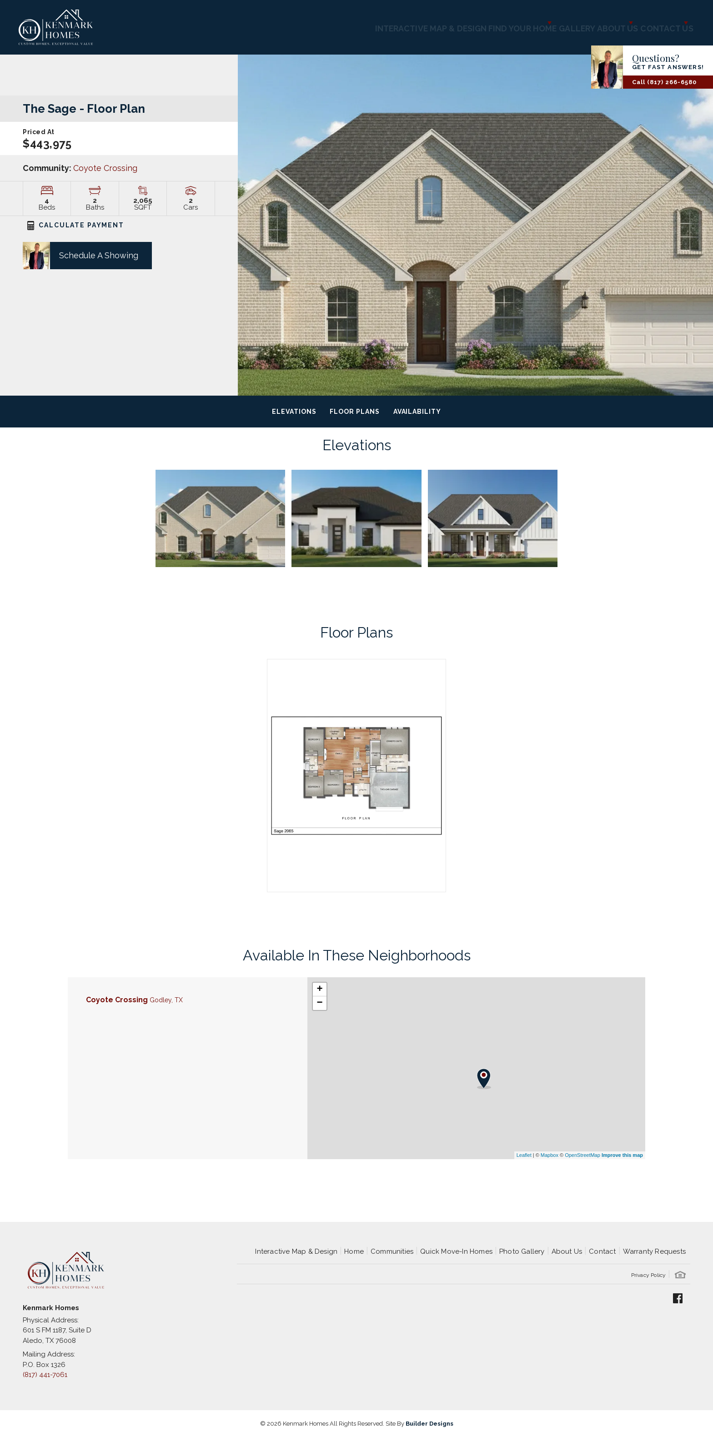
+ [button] (320, 989)
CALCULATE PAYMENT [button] (75, 225)
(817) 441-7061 (45, 1375)
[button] (76, 255)
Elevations (294, 411)
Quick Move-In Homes (456, 1251)
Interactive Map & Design (369, 23)
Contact (602, 1251)
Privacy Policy (648, 1275)
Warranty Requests (654, 1251)
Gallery (539, 23)
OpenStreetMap (582, 1155)
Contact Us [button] (656, 23)
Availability (417, 411)
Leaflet (524, 1155)
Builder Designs (429, 1423)
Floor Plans (354, 411)
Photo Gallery (522, 1251)
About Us (567, 1251)
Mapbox (549, 1155)
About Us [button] (590, 23)
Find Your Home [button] (469, 23)
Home (354, 1251)
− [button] (320, 1003)
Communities (392, 1251)
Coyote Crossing (105, 168)
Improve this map (622, 1155)
